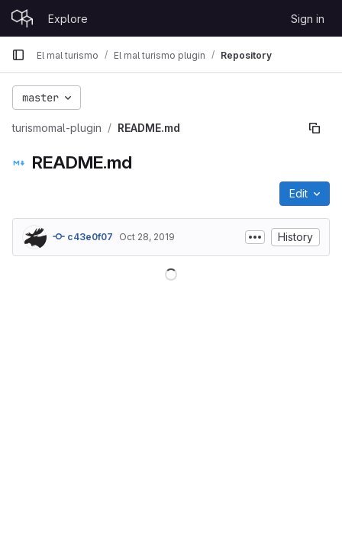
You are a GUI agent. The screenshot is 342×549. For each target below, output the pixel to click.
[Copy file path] (314, 128)
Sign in (307, 18)
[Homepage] (22, 18)
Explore (68, 18)
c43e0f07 (83, 236)
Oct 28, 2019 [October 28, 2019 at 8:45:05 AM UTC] (147, 236)
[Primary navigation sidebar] (18, 55)
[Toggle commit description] (255, 237)
